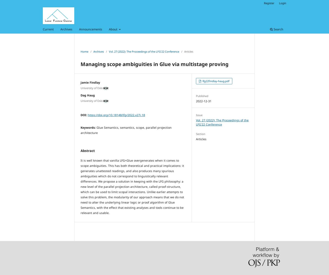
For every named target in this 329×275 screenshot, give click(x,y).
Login (282, 3)
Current (48, 29)
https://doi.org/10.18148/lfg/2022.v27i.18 (116, 115)
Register (269, 3)
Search (276, 29)
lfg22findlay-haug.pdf (215, 81)
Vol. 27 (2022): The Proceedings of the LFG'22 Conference (144, 51)
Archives (66, 29)
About (113, 29)
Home (84, 51)
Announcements (90, 29)
